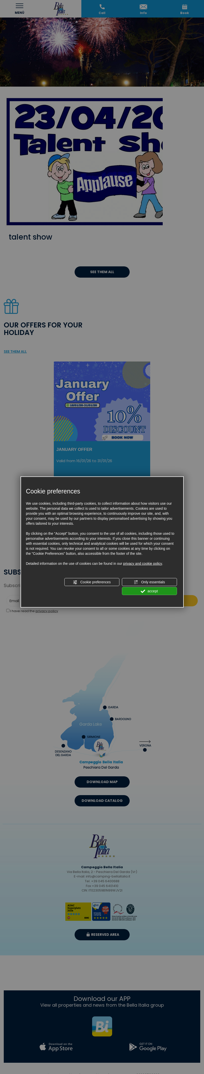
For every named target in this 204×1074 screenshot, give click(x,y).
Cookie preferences (92, 582)
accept (149, 591)
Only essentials (149, 582)
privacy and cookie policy (142, 564)
